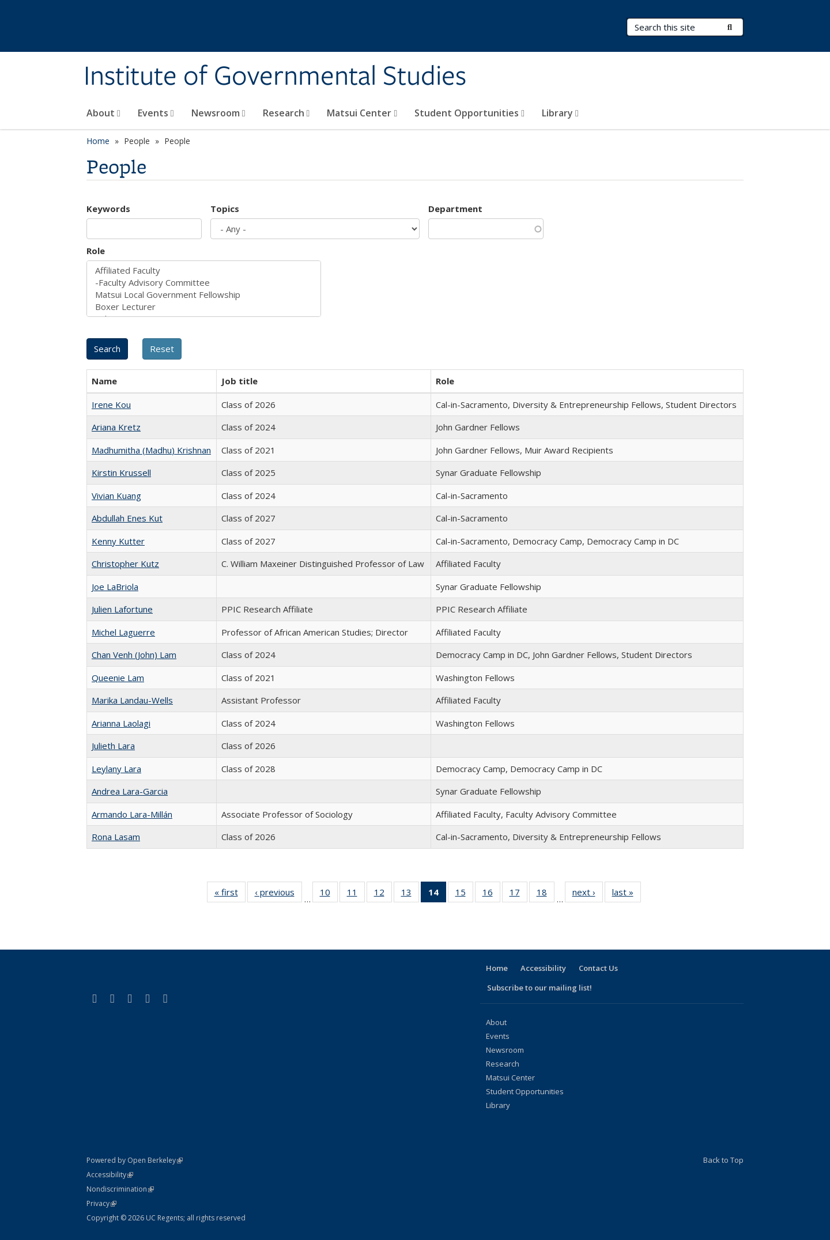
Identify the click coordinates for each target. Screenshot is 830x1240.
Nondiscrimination (120, 1189)
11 (356, 894)
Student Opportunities (469, 113)
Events (156, 113)
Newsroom (218, 113)
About (103, 113)
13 (410, 894)
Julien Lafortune (122, 609)
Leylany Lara (116, 768)
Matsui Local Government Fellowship (204, 295)
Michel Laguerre (123, 632)
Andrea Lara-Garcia (130, 791)
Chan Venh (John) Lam (134, 654)
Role (95, 250)
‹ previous (278, 894)
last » (626, 894)
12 (383, 894)
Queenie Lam (118, 677)
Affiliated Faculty (204, 270)
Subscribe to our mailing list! (539, 987)
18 (545, 894)
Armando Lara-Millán (132, 814)
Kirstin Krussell (121, 472)
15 (464, 894)
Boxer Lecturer (204, 307)
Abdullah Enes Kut (127, 518)
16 (491, 894)
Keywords (108, 208)
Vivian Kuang (116, 495)
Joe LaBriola (115, 586)
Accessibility (543, 968)
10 (329, 894)
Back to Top (723, 1160)
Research (286, 113)
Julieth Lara (113, 745)
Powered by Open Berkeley (134, 1160)
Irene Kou (111, 404)
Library (560, 113)
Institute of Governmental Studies (275, 76)
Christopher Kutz (125, 563)
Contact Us (598, 968)
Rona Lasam (116, 836)
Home (98, 140)
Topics (224, 208)
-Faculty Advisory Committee (204, 283)
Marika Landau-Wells (132, 700)
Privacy (101, 1203)
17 (518, 894)
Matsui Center (362, 113)
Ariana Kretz (116, 427)
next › (587, 894)
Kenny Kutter (118, 541)
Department (455, 208)
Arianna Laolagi (121, 723)
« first (230, 894)
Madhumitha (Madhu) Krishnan (151, 450)
